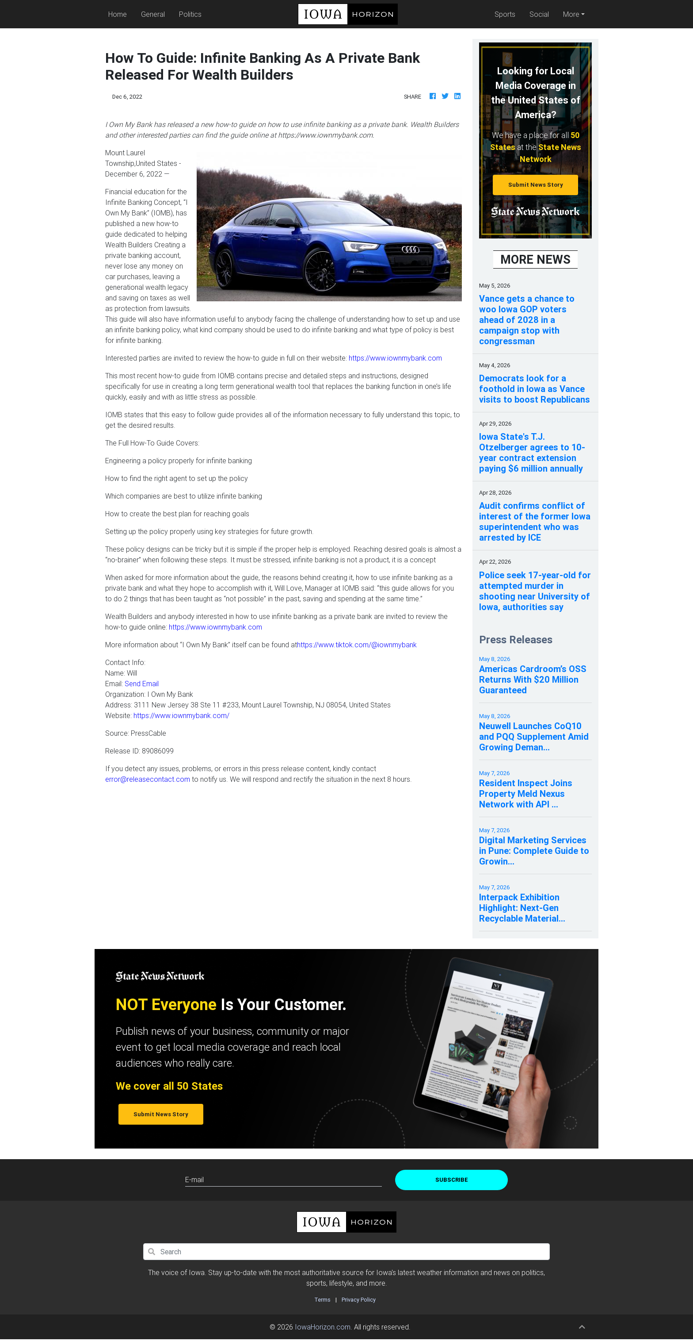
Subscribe (451, 1179)
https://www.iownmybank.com (395, 358)
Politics (190, 14)
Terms (322, 1299)
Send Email (142, 683)
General (153, 14)
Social (539, 14)
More (571, 14)
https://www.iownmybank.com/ (181, 715)
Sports (505, 14)
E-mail (194, 1179)
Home (119, 13)
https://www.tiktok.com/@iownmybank (357, 644)
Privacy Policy (359, 1299)
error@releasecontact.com (147, 779)
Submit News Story (535, 184)
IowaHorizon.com (322, 1326)
